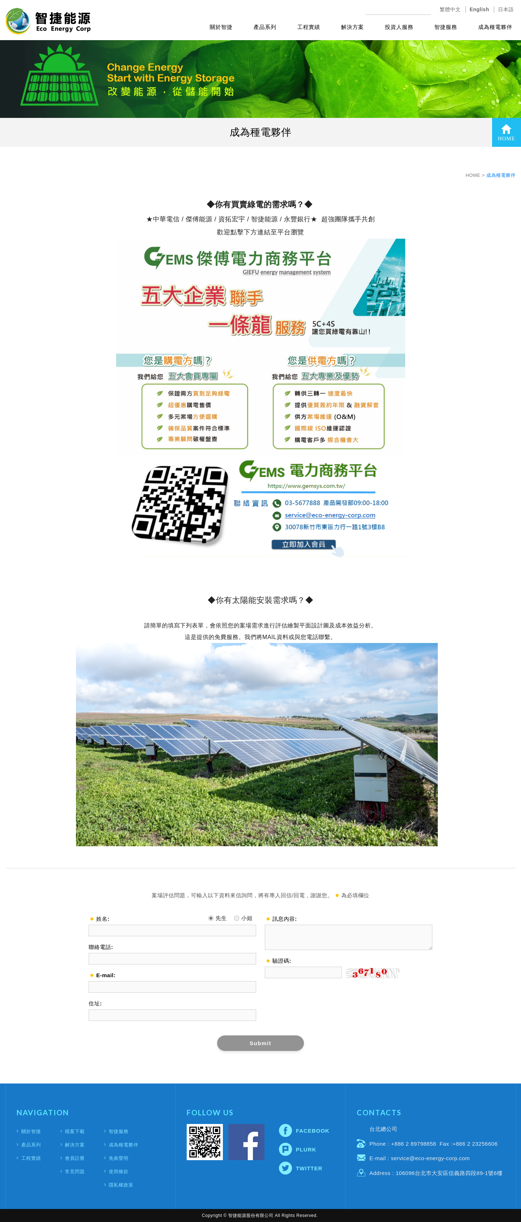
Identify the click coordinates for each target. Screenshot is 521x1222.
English (479, 9)
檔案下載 (75, 1131)
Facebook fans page (246, 1142)
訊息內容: (284, 919)
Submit (260, 1043)
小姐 (243, 916)
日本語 (506, 9)
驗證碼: (281, 961)
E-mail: (106, 975)
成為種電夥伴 (495, 27)
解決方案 (352, 27)
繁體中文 (450, 9)
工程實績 (308, 27)
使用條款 (118, 1171)
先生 (217, 916)
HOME (506, 132)
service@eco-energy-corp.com (430, 1158)
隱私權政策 (121, 1185)
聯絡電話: (101, 947)
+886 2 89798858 (413, 1144)
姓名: (103, 919)
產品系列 (265, 27)
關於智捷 (221, 27)
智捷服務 (446, 27)
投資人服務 (399, 27)
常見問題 (75, 1171)
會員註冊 (75, 1158)
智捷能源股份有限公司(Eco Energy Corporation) (47, 21)
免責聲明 (118, 1158)
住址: (95, 1003)
